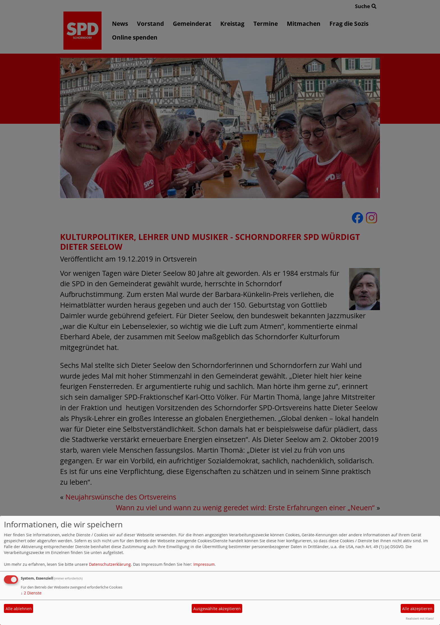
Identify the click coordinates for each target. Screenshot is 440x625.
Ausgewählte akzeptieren (217, 608)
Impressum (204, 564)
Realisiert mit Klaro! (420, 618)
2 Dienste (31, 593)
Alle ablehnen (19, 608)
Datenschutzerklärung (110, 564)
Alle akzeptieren (417, 608)
